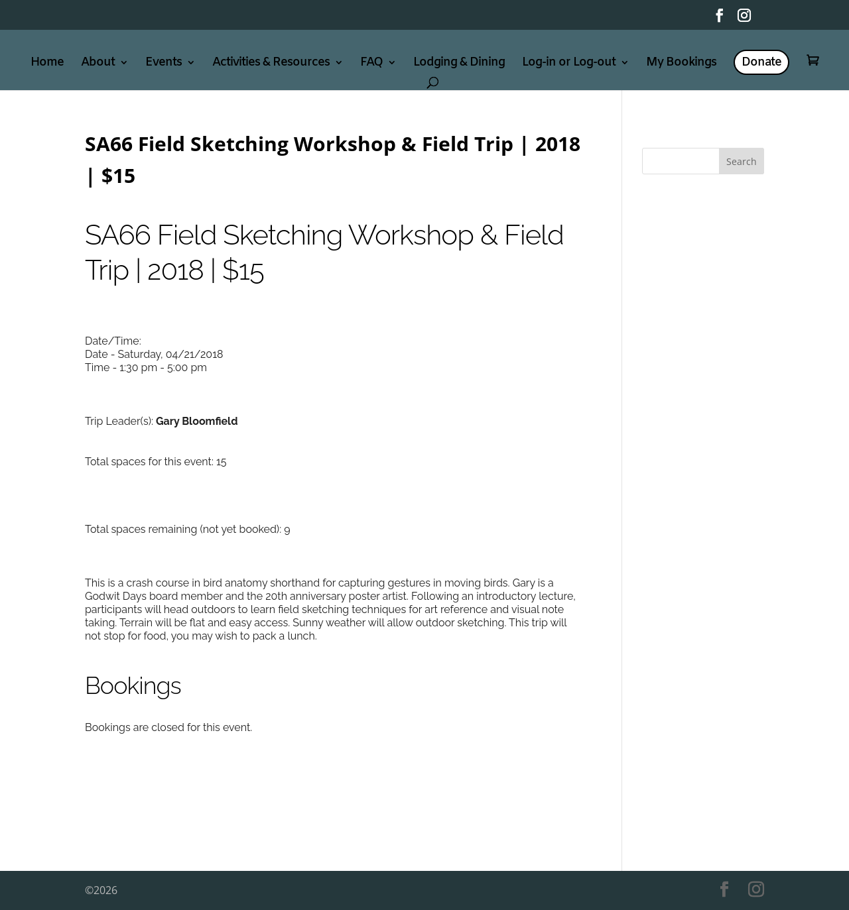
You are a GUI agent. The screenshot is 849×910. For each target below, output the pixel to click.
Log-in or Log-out (569, 64)
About (98, 64)
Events (163, 64)
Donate (761, 62)
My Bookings (681, 64)
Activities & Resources (271, 64)
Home (47, 64)
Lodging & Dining (459, 64)
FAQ (371, 64)
